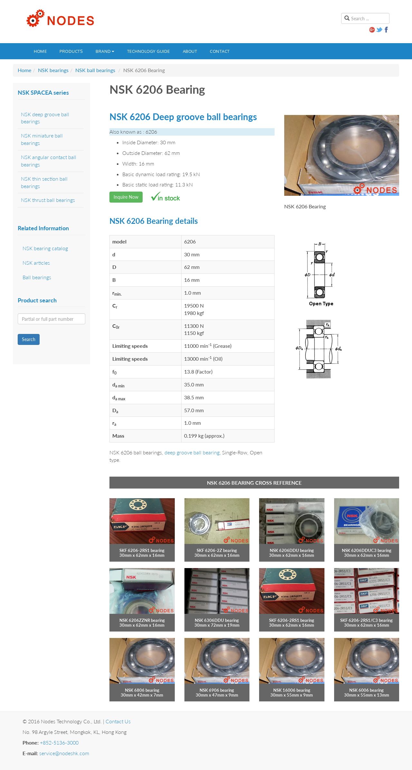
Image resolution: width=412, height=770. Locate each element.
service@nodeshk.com (64, 753)
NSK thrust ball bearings (48, 200)
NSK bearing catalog (45, 248)
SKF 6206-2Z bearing (217, 550)
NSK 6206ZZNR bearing (142, 620)
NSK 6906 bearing (217, 690)
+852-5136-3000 (59, 742)
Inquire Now (126, 197)
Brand (105, 51)
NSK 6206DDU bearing (292, 550)
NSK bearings (53, 70)
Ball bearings (37, 277)
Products (71, 51)
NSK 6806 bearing (142, 690)
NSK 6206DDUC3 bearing (366, 550)
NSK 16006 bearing (291, 690)
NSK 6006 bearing (366, 690)
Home (40, 51)
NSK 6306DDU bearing (217, 620)
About (190, 51)
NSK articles (36, 263)
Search (28, 339)
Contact (220, 51)
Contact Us (118, 721)
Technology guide (148, 51)
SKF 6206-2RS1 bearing (141, 550)
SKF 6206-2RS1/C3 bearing (366, 620)
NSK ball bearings (95, 70)
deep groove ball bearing (192, 452)
